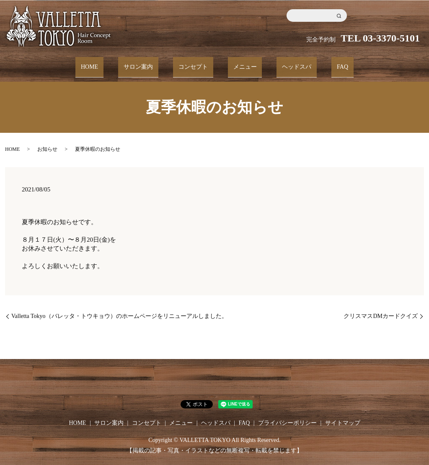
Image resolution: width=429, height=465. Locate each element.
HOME (107, 63)
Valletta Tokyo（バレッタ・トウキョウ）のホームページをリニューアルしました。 (119, 308)
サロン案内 (149, 63)
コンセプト (196, 63)
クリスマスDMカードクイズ (381, 308)
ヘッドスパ (285, 63)
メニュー (241, 63)
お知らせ (47, 142)
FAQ (324, 63)
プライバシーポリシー (287, 415)
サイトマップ (342, 415)
